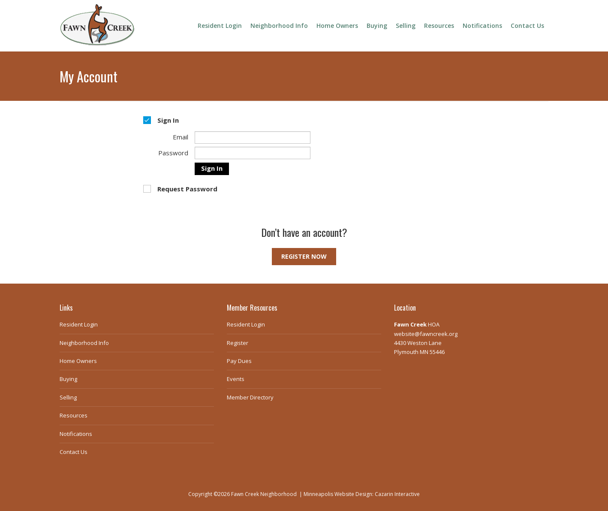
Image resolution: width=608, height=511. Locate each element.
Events (235, 379)
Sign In (212, 168)
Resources (439, 25)
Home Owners (337, 25)
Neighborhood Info (279, 25)
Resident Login (220, 25)
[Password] (252, 153)
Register (237, 343)
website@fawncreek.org (426, 334)
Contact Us (527, 25)
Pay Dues (239, 361)
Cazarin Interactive (397, 494)
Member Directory (250, 397)
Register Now (304, 256)
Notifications (482, 25)
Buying (377, 25)
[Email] (252, 137)
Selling (405, 25)
